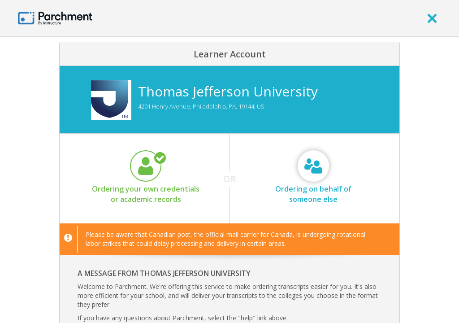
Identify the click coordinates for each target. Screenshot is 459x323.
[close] (432, 18)
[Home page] (55, 17)
